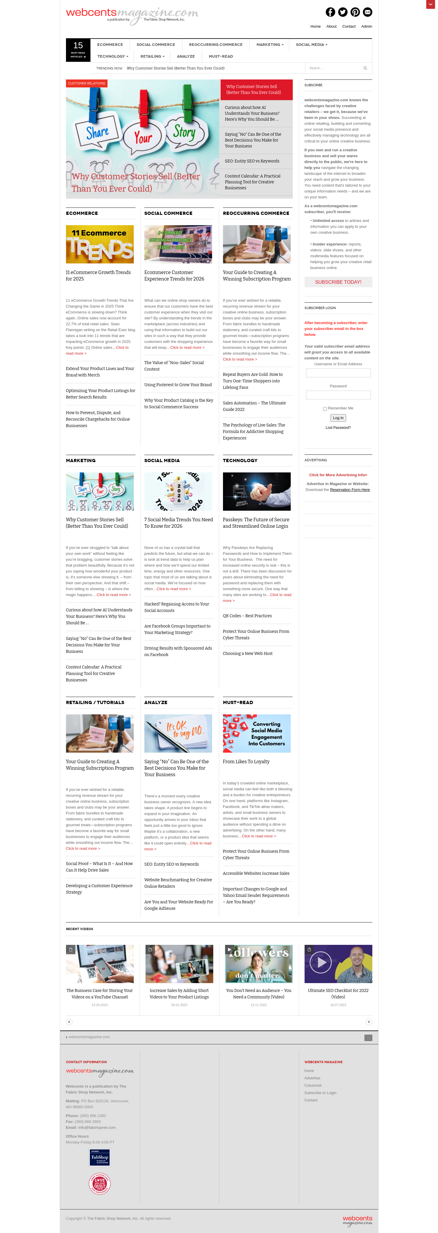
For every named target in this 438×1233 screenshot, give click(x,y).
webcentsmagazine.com (132, 16)
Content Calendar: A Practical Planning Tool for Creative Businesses (253, 182)
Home (315, 26)
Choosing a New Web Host (248, 653)
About (332, 26)
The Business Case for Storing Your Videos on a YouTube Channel (100, 994)
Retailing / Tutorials (95, 702)
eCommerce (109, 44)
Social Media (299, 44)
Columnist (313, 1085)
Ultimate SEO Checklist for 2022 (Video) (338, 994)
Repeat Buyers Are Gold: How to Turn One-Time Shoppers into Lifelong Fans (253, 381)
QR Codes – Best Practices (247, 615)
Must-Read (172, 56)
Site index (355, 1037)
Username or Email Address (338, 364)
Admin (366, 26)
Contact (349, 26)
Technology (340, 44)
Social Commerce (152, 44)
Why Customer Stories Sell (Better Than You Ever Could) (175, 68)
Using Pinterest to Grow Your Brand (178, 384)
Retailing (106, 56)
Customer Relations (87, 84)
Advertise (312, 1077)
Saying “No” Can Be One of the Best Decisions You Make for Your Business (253, 140)
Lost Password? (338, 428)
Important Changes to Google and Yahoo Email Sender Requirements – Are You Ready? (256, 896)
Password (338, 386)
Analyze (140, 56)
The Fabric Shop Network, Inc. (113, 1218)
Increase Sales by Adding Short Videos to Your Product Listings (179, 994)
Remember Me (338, 408)
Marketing (258, 44)
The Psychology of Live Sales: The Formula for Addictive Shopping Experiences (254, 432)
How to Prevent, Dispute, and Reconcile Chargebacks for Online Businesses (98, 419)
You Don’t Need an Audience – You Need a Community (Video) (259, 994)
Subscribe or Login (320, 1092)
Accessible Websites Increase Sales (256, 873)
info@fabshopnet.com (97, 1127)
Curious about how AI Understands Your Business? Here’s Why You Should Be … (252, 113)
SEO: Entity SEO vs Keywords (252, 161)
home (309, 1070)
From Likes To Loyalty (246, 761)
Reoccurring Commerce (209, 44)
